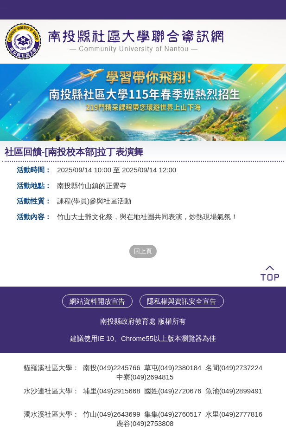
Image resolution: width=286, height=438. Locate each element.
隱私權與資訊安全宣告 (181, 301)
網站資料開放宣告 (97, 301)
